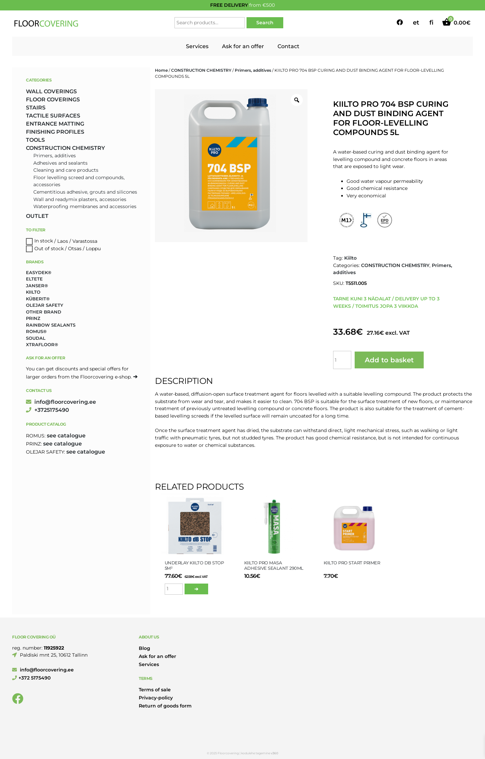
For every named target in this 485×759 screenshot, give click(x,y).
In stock (43, 241)
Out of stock (49, 248)
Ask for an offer (243, 46)
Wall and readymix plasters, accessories (79, 199)
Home (161, 70)
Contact (288, 46)
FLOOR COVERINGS (53, 99)
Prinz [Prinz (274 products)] (33, 318)
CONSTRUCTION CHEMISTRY (201, 70)
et (416, 22)
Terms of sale (155, 690)
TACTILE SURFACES (53, 115)
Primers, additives (253, 70)
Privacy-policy (156, 698)
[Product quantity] (342, 360)
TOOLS (35, 140)
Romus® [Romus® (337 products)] (36, 331)
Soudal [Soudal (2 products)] (35, 338)
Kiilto (350, 258)
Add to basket (389, 360)
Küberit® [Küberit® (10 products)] (38, 298)
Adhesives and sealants (60, 163)
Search (264, 23)
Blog (144, 648)
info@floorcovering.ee (61, 402)
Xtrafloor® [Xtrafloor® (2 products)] (42, 344)
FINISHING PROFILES (55, 132)
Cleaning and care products (65, 170)
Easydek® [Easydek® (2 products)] (38, 272)
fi (431, 22)
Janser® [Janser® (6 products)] (37, 285)
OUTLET (37, 216)
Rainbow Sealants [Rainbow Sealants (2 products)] (50, 325)
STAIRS (35, 107)
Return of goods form (165, 706)
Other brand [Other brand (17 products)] (43, 312)
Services (197, 46)
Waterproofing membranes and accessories (84, 206)
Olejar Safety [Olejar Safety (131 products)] (44, 305)
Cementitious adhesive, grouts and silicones (85, 192)
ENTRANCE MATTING (55, 124)
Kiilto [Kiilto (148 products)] (33, 292)
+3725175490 (47, 410)
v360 (274, 753)
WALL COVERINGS (51, 91)
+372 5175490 (31, 678)
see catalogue (66, 435)
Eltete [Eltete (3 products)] (34, 279)
